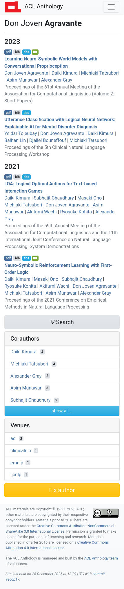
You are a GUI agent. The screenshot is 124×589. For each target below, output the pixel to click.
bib (17, 52)
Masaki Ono (89, 198)
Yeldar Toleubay (20, 133)
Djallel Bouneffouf (47, 140)
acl (13, 438)
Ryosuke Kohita (76, 212)
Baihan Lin (15, 140)
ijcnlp (15, 474)
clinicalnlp (20, 450)
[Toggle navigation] (111, 7)
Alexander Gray (56, 80)
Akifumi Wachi (41, 212)
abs (26, 52)
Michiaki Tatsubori (100, 73)
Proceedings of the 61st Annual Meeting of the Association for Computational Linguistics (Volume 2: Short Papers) (59, 94)
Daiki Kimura (65, 73)
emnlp (16, 462)
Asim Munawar (22, 80)
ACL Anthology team (101, 558)
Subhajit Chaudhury (54, 198)
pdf (8, 52)
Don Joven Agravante (26, 73)
